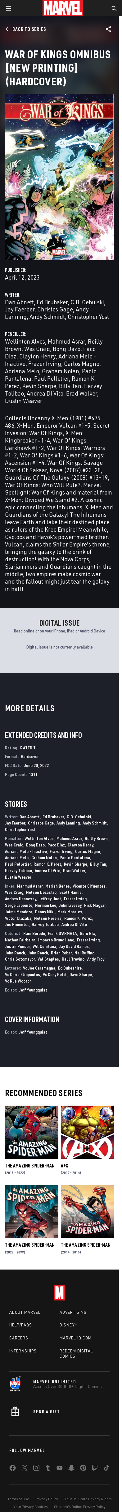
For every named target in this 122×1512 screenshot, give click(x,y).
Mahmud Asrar (66, 341)
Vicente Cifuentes (89, 886)
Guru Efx (87, 933)
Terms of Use (18, 1499)
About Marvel (24, 1312)
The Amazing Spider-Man (30, 1166)
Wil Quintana (44, 946)
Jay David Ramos (74, 946)
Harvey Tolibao (18, 870)
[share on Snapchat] (71, 1469)
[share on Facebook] (12, 1469)
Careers (18, 1337)
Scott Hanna (70, 892)
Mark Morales (69, 911)
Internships (23, 1350)
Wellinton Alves (25, 341)
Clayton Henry (37, 356)
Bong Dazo (66, 348)
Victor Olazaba (18, 918)
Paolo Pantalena (75, 857)
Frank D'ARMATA (62, 933)
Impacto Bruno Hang (56, 939)
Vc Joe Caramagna (39, 967)
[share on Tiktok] (106, 1469)
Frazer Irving (44, 363)
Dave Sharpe (81, 974)
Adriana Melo (22, 371)
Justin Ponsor (17, 946)
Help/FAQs (20, 1324)
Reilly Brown (96, 838)
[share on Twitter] (24, 1469)
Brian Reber (61, 952)
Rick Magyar (95, 905)
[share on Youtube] (59, 1469)
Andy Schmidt (47, 316)
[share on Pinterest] (83, 1469)
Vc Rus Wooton (18, 980)
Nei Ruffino (84, 952)
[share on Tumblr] (48, 1469)
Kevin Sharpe (39, 385)
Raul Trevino (73, 959)
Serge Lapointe (18, 905)
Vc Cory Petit (55, 974)
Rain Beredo (34, 933)
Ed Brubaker (52, 302)
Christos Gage (55, 309)
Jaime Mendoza (18, 911)
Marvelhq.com (76, 1337)
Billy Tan (70, 385)
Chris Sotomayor (20, 959)
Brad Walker (81, 393)
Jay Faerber (19, 309)
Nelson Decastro (41, 892)
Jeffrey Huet (50, 898)
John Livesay (70, 905)
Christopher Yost (88, 316)
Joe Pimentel (17, 924)
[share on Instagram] (36, 1469)
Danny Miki (45, 911)
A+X (64, 1166)
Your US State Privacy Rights (88, 1499)
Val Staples (48, 959)
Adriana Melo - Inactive (26, 851)
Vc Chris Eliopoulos (22, 974)
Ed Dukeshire (70, 967)
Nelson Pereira (47, 918)
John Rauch (15, 952)
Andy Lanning (68, 822)
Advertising (73, 1312)
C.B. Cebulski (87, 302)
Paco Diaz (56, 844)
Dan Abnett (19, 302)
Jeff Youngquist (33, 989)
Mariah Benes (57, 886)
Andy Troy (95, 959)
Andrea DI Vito (45, 393)
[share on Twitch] (95, 1469)
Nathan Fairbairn (20, 939)
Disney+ (68, 1324)
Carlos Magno (81, 363)
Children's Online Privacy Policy (80, 1506)
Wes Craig (37, 348)
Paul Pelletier (51, 378)
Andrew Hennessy (20, 898)
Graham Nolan (60, 371)
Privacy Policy (46, 1499)
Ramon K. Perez (47, 864)
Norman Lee (45, 905)
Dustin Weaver (23, 400)
